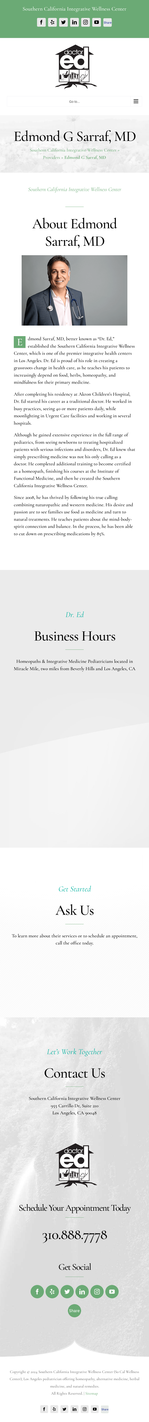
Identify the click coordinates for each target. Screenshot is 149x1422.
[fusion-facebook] (37, 1291)
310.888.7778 (74, 1234)
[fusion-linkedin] (82, 1291)
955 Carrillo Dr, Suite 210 (74, 1106)
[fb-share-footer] (74, 1307)
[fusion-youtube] (112, 1291)
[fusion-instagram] (97, 1291)
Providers (51, 157)
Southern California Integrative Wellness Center (73, 150)
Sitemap (91, 1393)
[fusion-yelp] (52, 1291)
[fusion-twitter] (67, 1291)
